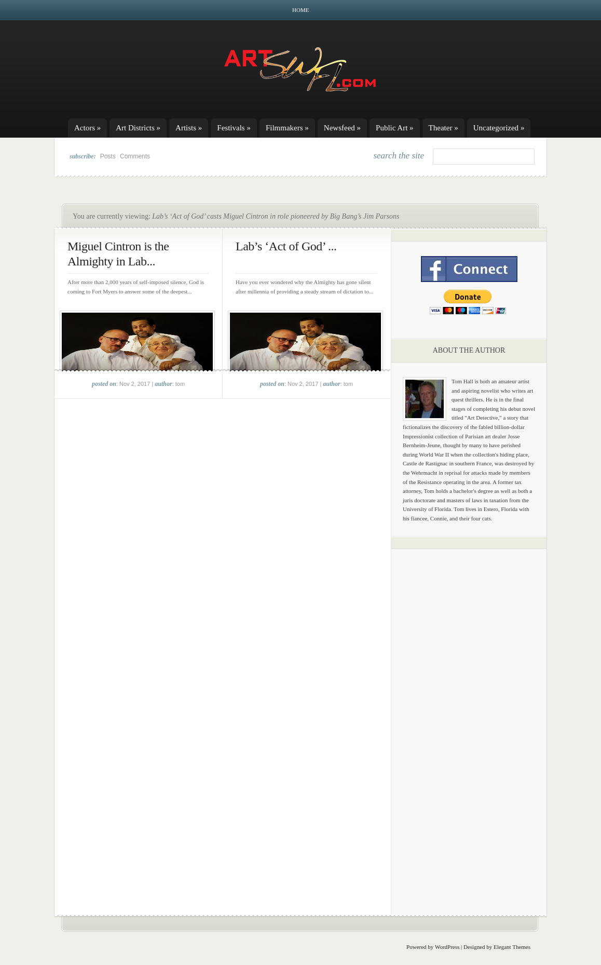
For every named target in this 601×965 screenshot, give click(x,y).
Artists (188, 128)
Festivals (234, 128)
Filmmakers (287, 128)
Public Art (395, 128)
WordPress (447, 947)
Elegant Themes (512, 947)
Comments (135, 156)
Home (300, 10)
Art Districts (138, 128)
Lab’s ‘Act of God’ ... (286, 246)
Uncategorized (499, 128)
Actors (87, 128)
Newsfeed (342, 128)
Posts (108, 156)
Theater (443, 128)
